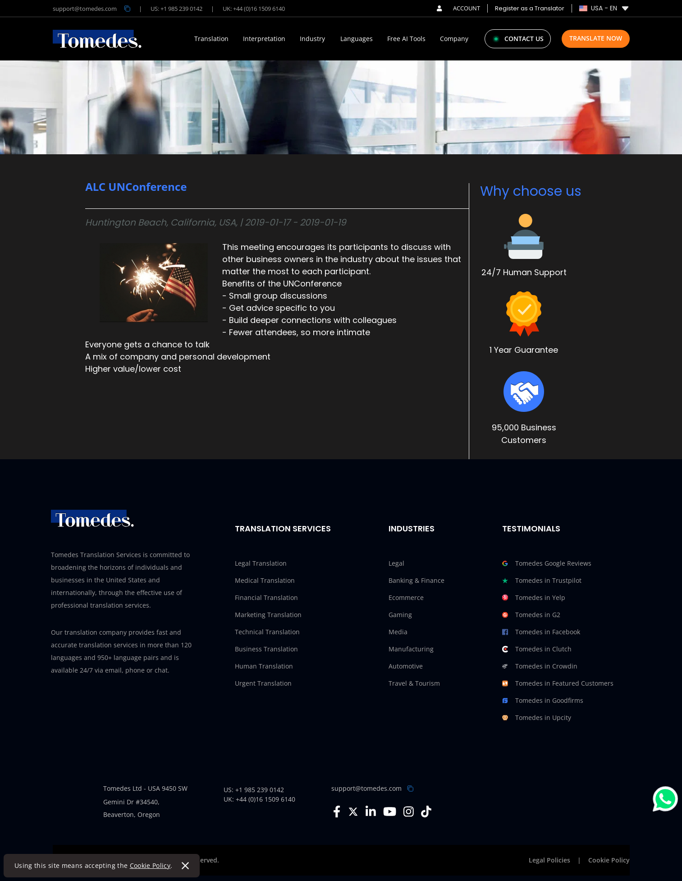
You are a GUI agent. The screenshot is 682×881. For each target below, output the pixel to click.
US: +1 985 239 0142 (176, 9)
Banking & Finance (416, 580)
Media (398, 631)
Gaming (400, 614)
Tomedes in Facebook (541, 632)
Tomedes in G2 (531, 615)
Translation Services (283, 528)
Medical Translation (265, 580)
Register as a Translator (529, 8)
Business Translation (266, 649)
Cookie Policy (150, 865)
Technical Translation (267, 631)
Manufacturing (411, 649)
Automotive (406, 666)
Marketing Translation (268, 614)
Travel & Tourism (414, 683)
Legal (396, 563)
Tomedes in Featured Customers (557, 683)
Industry (312, 38)
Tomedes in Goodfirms (542, 700)
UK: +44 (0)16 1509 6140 (254, 9)
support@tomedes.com (366, 788)
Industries (412, 528)
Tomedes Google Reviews (546, 563)
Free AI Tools (406, 38)
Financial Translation (266, 597)
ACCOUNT (458, 8)
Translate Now (595, 38)
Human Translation (264, 666)
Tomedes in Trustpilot (541, 580)
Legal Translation (261, 563)
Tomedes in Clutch (537, 649)
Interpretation (264, 38)
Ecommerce (406, 597)
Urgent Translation (263, 683)
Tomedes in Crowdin (539, 666)
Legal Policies (549, 860)
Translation (211, 38)
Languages (356, 38)
